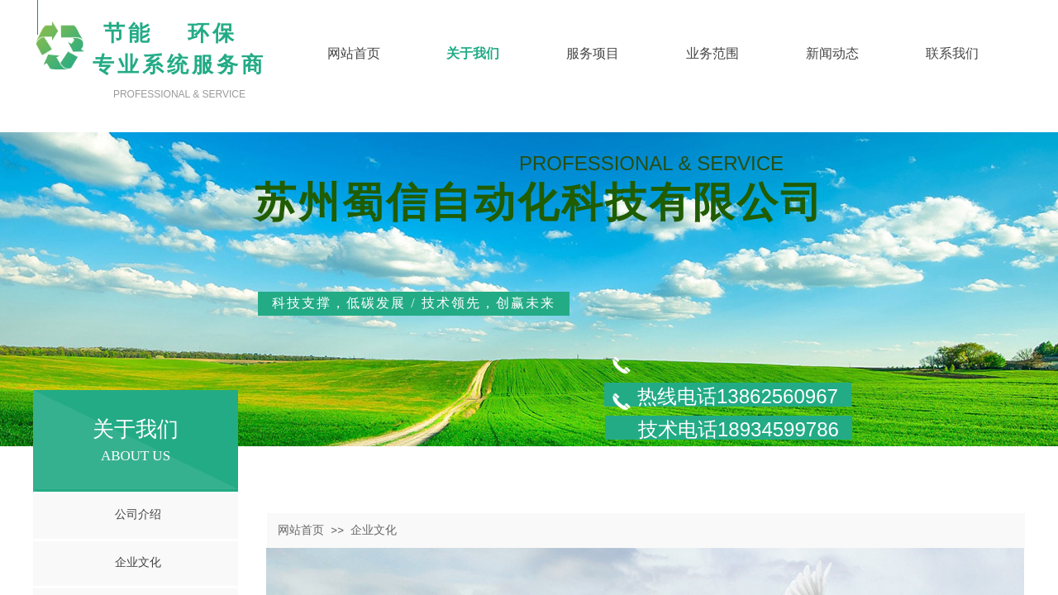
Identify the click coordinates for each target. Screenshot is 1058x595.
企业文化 (138, 562)
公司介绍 (138, 514)
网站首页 (301, 530)
